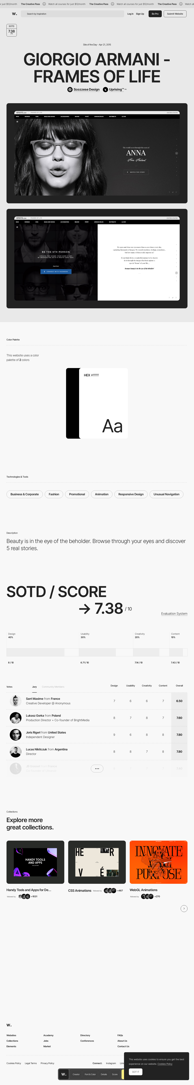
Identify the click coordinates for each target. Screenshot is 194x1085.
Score (115, 1074)
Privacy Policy (47, 1063)
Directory (85, 1035)
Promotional (77, 494)
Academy (48, 1035)
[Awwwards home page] (64, 1074)
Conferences (87, 1040)
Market (47, 1046)
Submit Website (175, 13)
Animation (101, 494)
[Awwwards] (14, 13)
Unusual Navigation (166, 494)
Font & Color (90, 1074)
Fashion (54, 494)
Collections (12, 1040)
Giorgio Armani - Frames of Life (97, 67)
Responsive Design (131, 494)
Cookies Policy (14, 1063)
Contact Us (123, 1046)
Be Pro (155, 13)
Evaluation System (174, 613)
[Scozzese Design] (83, 89)
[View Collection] (35, 862)
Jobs (45, 1040)
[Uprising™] (115, 89)
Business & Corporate (25, 494)
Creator (76, 1074)
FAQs (120, 1035)
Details (104, 1074)
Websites (11, 1035)
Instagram (111, 1063)
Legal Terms (31, 1063)
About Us (122, 1040)
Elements (11, 1046)
